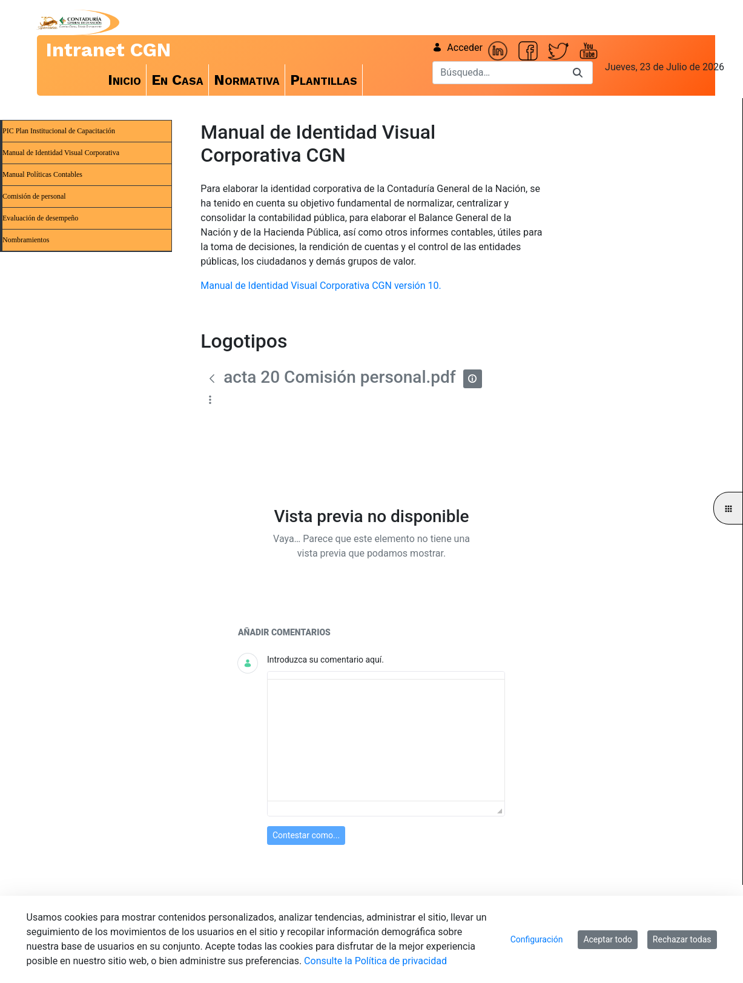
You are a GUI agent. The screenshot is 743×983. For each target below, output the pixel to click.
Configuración (536, 939)
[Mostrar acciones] (209, 399)
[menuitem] (125, 80)
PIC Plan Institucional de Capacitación (58, 131)
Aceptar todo (607, 939)
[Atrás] (211, 378)
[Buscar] (497, 72)
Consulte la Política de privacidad (375, 961)
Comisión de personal (34, 196)
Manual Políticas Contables (42, 174)
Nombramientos (25, 240)
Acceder (457, 47)
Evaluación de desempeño (40, 218)
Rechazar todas (682, 939)
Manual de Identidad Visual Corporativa (60, 152)
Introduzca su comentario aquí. (325, 659)
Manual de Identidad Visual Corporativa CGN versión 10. (320, 285)
